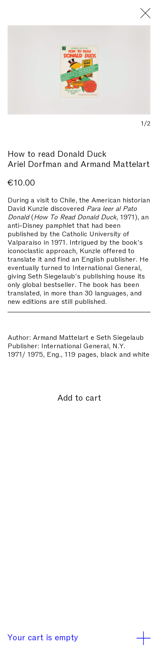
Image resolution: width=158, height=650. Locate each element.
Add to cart (79, 397)
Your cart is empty (79, 636)
